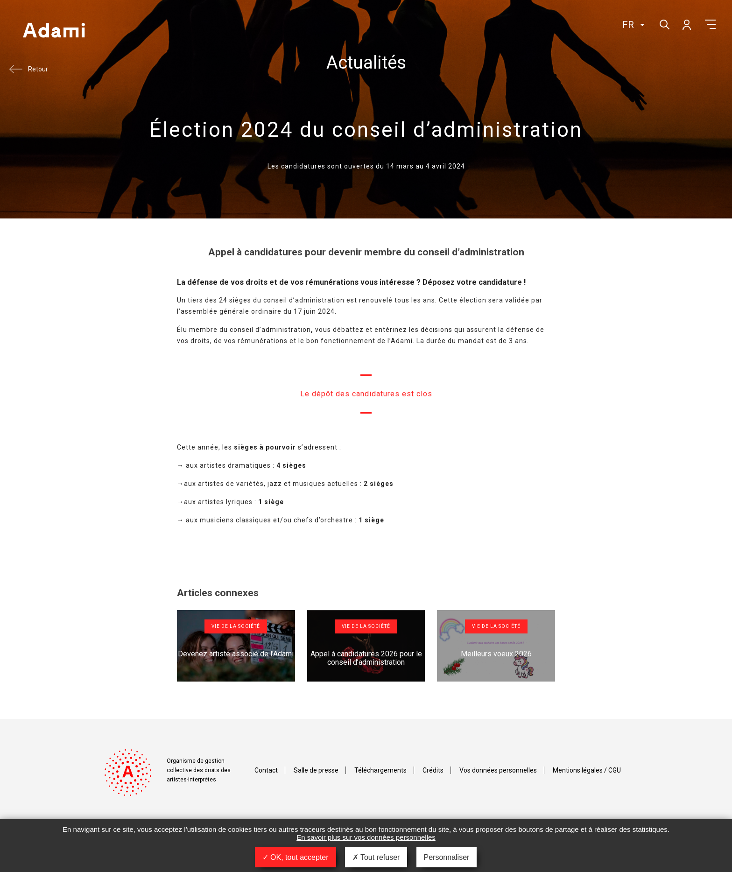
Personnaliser (447, 857)
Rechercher (664, 24)
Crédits (432, 770)
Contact (266, 770)
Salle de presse (316, 770)
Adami (53, 31)
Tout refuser (376, 857)
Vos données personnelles (498, 770)
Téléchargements (380, 770)
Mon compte (686, 24)
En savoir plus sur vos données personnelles (366, 837)
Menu (710, 24)
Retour (38, 69)
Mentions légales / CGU (587, 770)
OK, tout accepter (295, 857)
